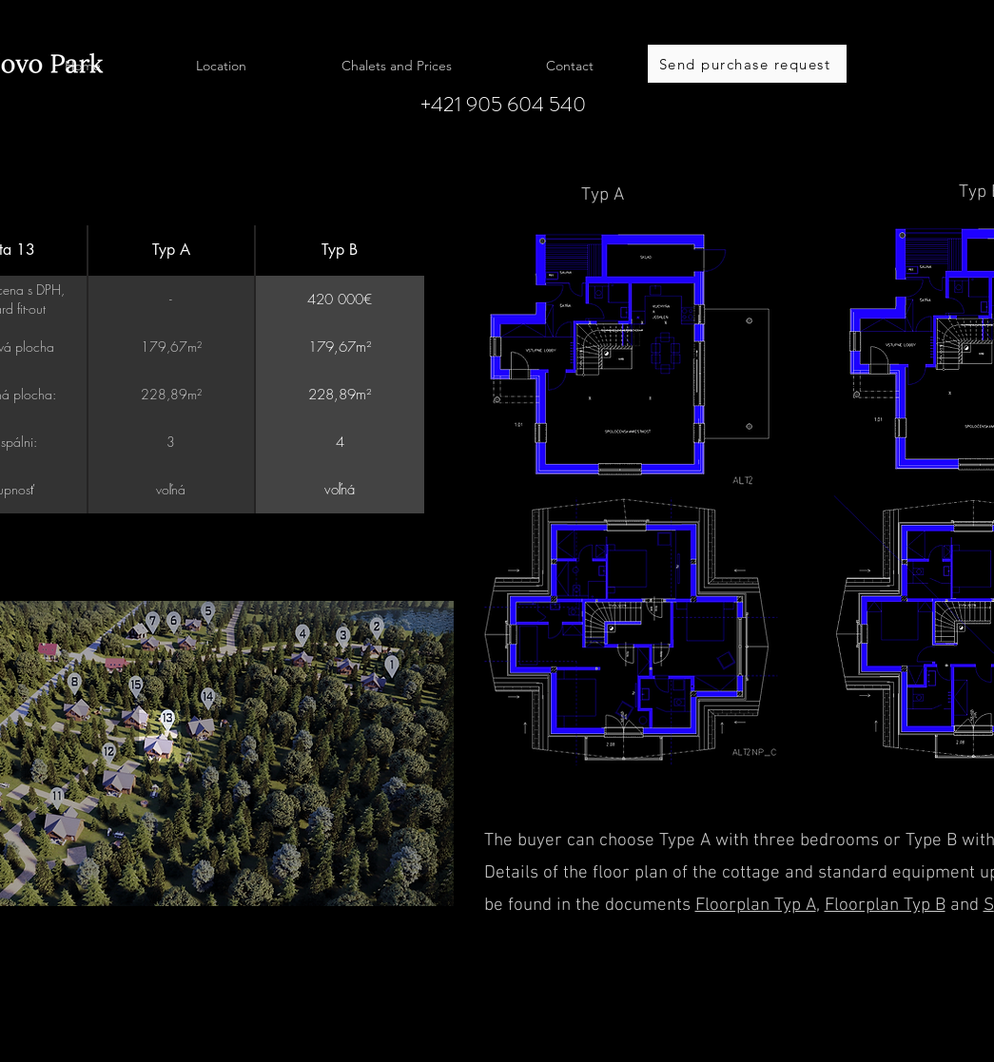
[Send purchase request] (747, 64)
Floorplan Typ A (755, 906)
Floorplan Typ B (885, 906)
